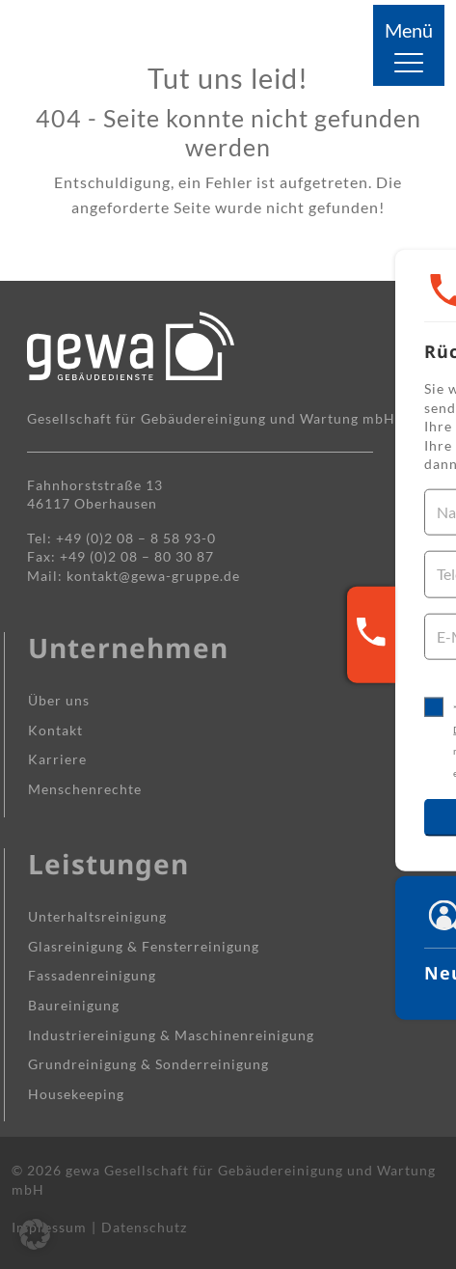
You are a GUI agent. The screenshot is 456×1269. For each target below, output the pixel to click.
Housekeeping (76, 1094)
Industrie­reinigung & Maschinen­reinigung (171, 1035)
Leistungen (108, 863)
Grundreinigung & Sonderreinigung (148, 1064)
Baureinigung (74, 1005)
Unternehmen (128, 647)
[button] (34, 1234)
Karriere (57, 759)
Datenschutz (144, 1227)
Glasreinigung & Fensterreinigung (143, 946)
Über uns (59, 700)
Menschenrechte (85, 789)
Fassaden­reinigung (92, 975)
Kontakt (55, 730)
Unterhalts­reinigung (97, 916)
